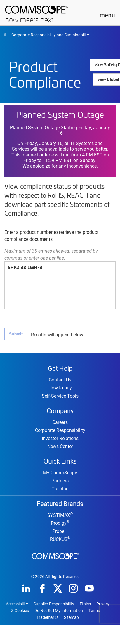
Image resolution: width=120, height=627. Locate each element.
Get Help (60, 368)
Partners (60, 481)
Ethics (85, 605)
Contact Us (60, 380)
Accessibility (17, 605)
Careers (60, 423)
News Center (60, 447)
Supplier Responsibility (54, 605)
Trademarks (47, 619)
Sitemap (71, 619)
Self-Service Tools (60, 396)
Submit (15, 333)
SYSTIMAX (60, 517)
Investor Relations (60, 439)
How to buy (60, 388)
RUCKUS (60, 541)
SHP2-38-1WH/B (60, 285)
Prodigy (60, 525)
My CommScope (60, 474)
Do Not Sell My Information (58, 612)
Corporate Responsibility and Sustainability (50, 35)
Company (60, 411)
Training (60, 490)
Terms (94, 612)
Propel (60, 533)
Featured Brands (60, 504)
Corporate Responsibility (60, 431)
